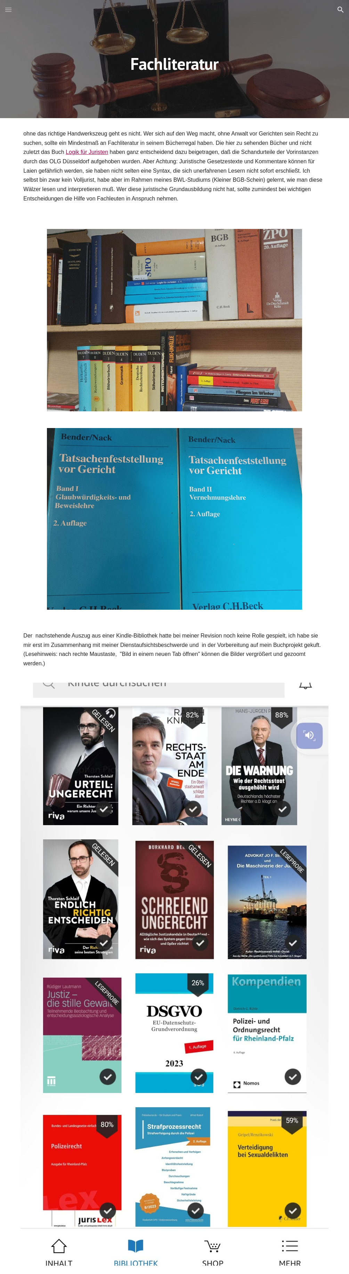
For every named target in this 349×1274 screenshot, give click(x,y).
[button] (8, 9)
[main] (174, 58)
